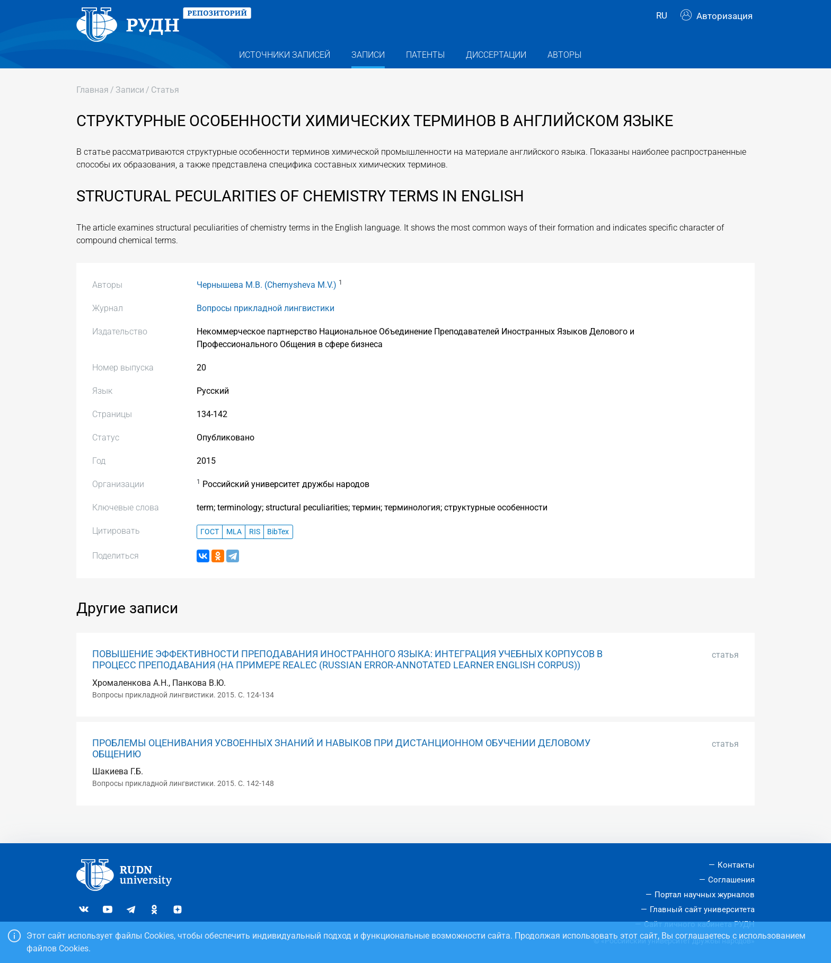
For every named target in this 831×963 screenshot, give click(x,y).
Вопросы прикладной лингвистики (265, 325)
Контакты (736, 865)
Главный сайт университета (702, 909)
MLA (234, 548)
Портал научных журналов (705, 894)
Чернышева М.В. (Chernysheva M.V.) (267, 301)
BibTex (278, 548)
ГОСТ (209, 548)
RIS (254, 548)
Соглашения (731, 880)
